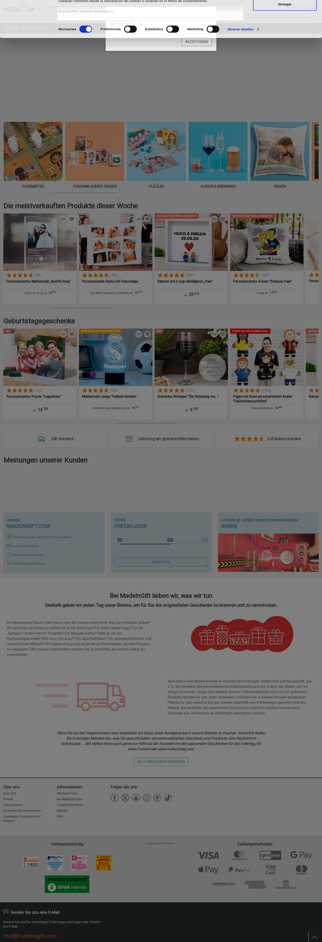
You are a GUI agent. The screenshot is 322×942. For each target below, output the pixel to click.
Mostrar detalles (241, 66)
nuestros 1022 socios (94, 16)
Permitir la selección (285, 26)
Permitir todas (285, 12)
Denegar (285, 41)
